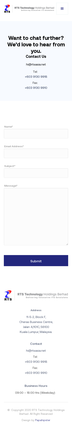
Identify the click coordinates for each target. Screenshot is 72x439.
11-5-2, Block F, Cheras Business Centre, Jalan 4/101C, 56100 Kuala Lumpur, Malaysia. (36, 325)
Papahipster (42, 421)
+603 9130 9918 (36, 76)
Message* (10, 185)
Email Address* (14, 146)
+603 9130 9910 (36, 87)
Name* (8, 126)
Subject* (9, 165)
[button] (62, 9)
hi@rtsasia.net (36, 64)
